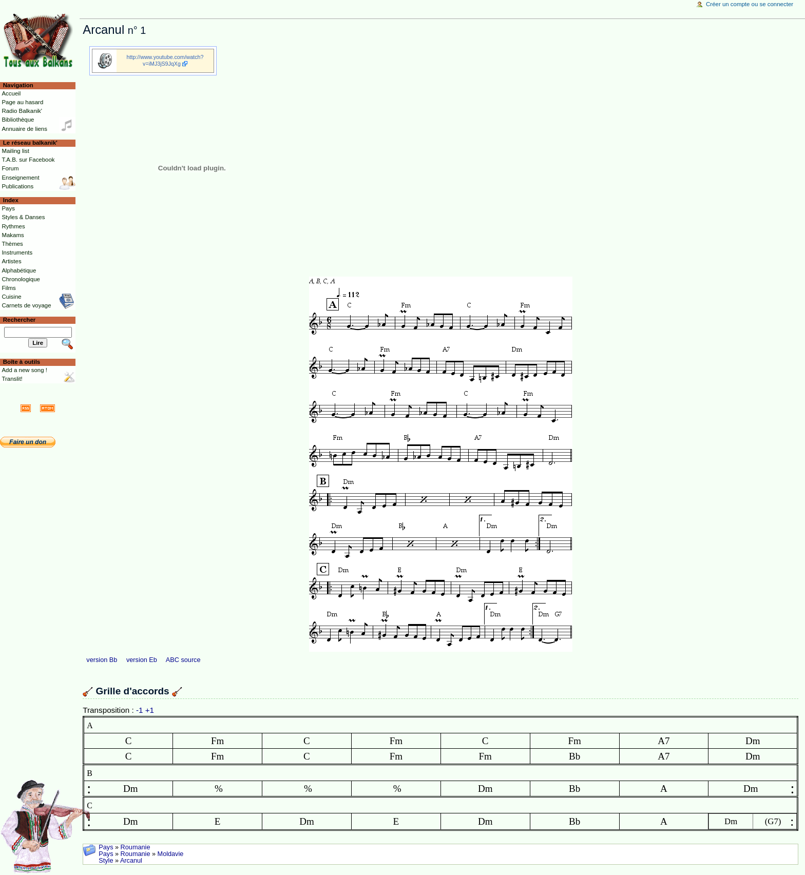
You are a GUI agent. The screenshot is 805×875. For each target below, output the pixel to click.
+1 (149, 710)
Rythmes (13, 226)
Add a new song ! (24, 370)
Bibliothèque (18, 119)
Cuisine (11, 297)
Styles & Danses (23, 217)
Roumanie (135, 847)
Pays (106, 847)
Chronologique (21, 279)
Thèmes (12, 244)
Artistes (11, 261)
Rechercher (19, 320)
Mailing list (15, 151)
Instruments (17, 252)
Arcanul (131, 860)
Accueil (11, 93)
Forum (10, 168)
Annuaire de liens (24, 129)
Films (8, 288)
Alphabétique (19, 270)
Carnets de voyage (26, 305)
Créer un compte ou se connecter (749, 4)
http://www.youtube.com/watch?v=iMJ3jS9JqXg (165, 60)
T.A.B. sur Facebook (28, 160)
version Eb (141, 660)
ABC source (183, 660)
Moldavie (171, 854)
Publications (17, 186)
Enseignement (20, 177)
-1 (139, 710)
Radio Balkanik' (22, 111)
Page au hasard (22, 102)
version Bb (101, 660)
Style (106, 860)
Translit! (12, 379)
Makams (13, 235)
